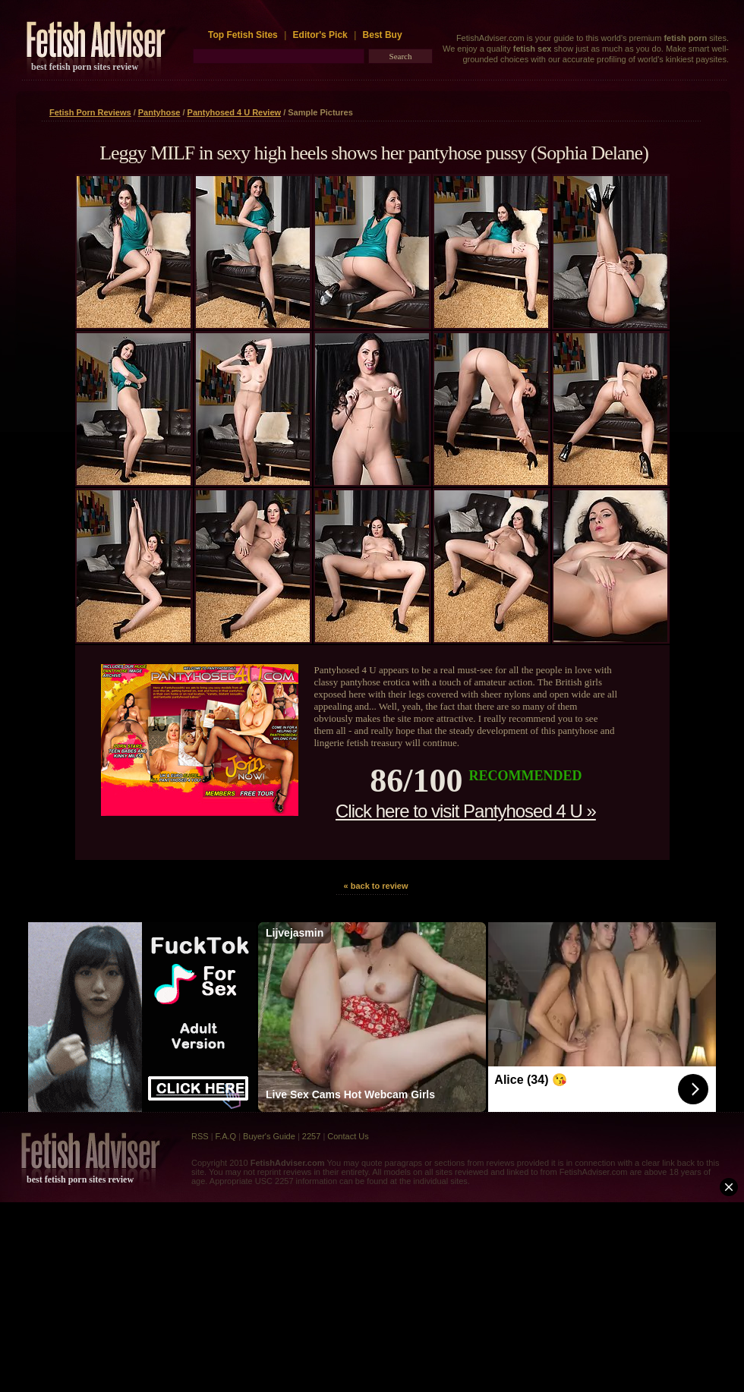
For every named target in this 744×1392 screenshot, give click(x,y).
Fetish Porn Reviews (90, 112)
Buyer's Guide (269, 1136)
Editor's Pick (320, 35)
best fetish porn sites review (84, 66)
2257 (311, 1136)
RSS (200, 1136)
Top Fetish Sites (244, 35)
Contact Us (347, 1136)
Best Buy (382, 35)
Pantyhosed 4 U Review (235, 112)
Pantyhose (159, 112)
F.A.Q (226, 1136)
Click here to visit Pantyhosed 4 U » (466, 811)
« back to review (376, 885)
